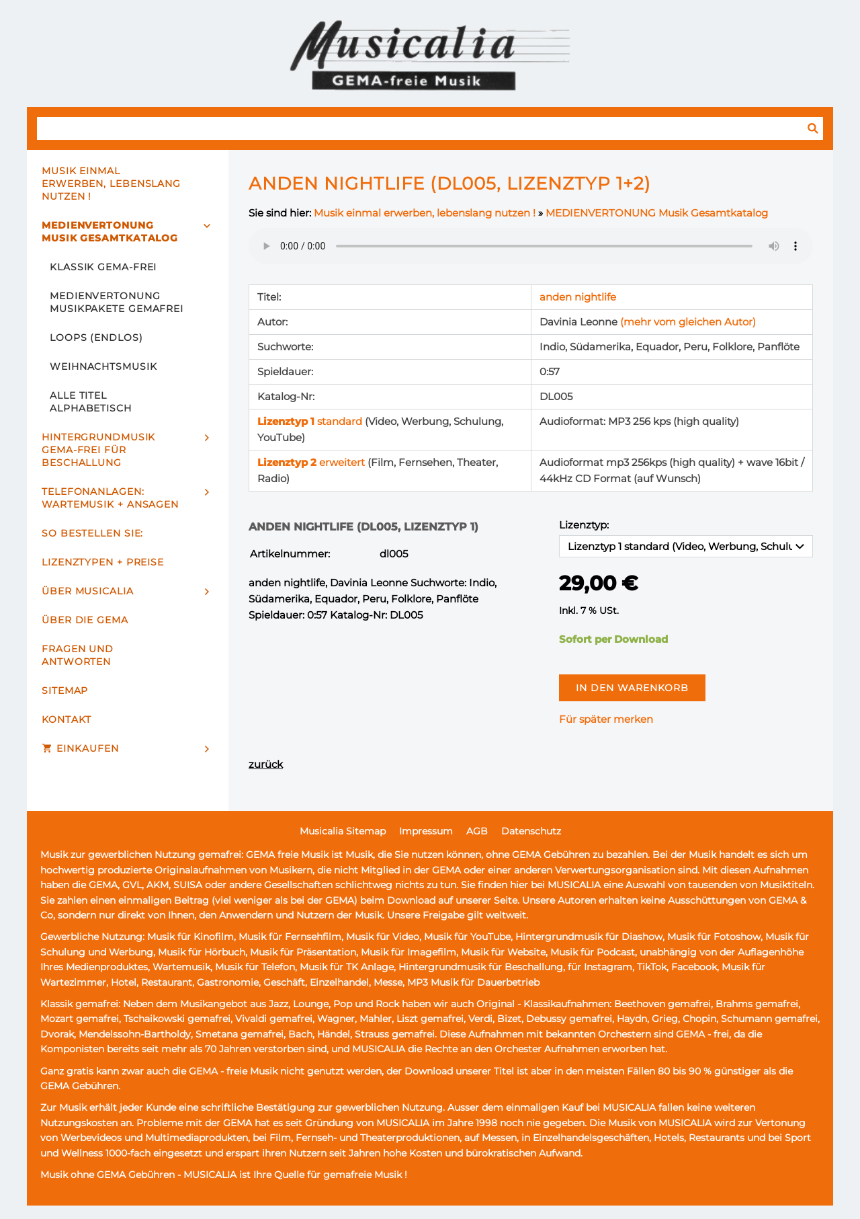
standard (311, 421)
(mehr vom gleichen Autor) (688, 321)
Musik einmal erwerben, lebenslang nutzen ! (424, 212)
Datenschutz (531, 831)
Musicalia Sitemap (343, 831)
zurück (266, 764)
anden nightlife (578, 296)
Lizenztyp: (584, 524)
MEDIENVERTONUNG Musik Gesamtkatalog (657, 212)
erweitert (312, 462)
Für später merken (606, 719)
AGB (477, 831)
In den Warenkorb (632, 688)
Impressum (426, 831)
